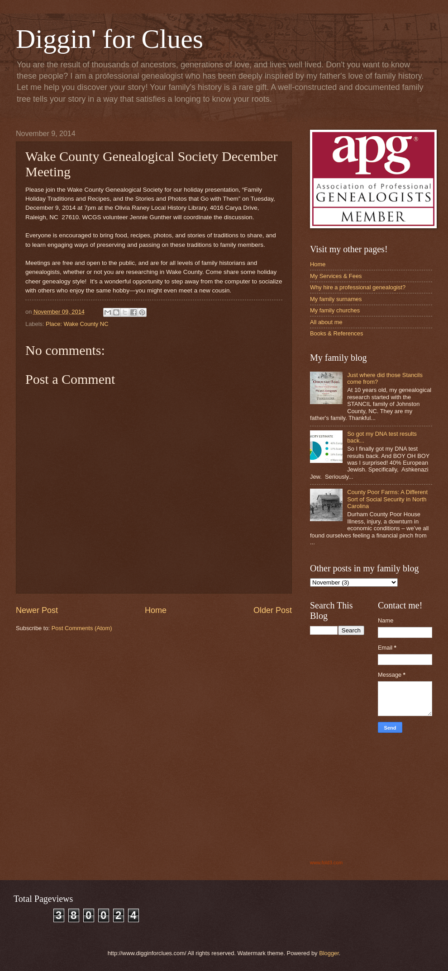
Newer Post (37, 610)
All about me (326, 322)
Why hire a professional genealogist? (357, 287)
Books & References (336, 333)
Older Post (272, 610)
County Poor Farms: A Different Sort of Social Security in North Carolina (387, 499)
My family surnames (336, 299)
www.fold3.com (326, 862)
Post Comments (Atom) (82, 628)
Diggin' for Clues (109, 39)
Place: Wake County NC (77, 324)
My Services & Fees (336, 276)
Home (156, 610)
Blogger (329, 953)
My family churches (335, 310)
